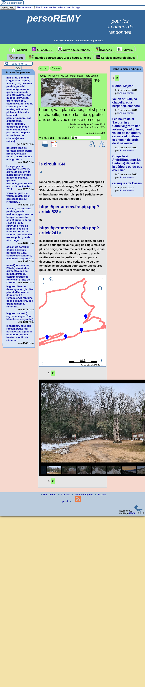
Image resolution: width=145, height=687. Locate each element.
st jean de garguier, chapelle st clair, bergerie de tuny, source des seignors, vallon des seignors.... (20, 252)
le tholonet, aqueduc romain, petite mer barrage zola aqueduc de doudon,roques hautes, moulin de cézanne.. (20, 333)
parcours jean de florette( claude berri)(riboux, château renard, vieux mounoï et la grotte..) (19, 153)
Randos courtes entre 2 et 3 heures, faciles (60, 57)
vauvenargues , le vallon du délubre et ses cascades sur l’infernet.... (18, 197)
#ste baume (92, 75)
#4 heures (54, 75)
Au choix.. (42, 49)
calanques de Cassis (127, 183)
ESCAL (133, 513)
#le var (64, 75)
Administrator (95, 133)
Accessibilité (8, 7)
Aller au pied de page (69, 7)
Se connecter (14, 2)
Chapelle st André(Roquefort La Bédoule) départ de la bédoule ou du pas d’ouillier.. (127, 163)
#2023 (43, 75)
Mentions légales (83, 494)
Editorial (125, 49)
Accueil (19, 50)
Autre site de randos (74, 49)
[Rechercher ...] (18, 64)
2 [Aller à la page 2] (53, 373)
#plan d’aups (76, 75)
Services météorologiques (115, 57)
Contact (64, 494)
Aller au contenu (25, 7)
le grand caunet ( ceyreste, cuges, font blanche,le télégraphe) (20, 316)
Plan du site (49, 494)
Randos (16, 57)
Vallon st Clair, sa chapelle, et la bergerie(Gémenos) (126, 102)
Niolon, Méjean (122, 86)
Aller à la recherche (46, 7)
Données (103, 49)
